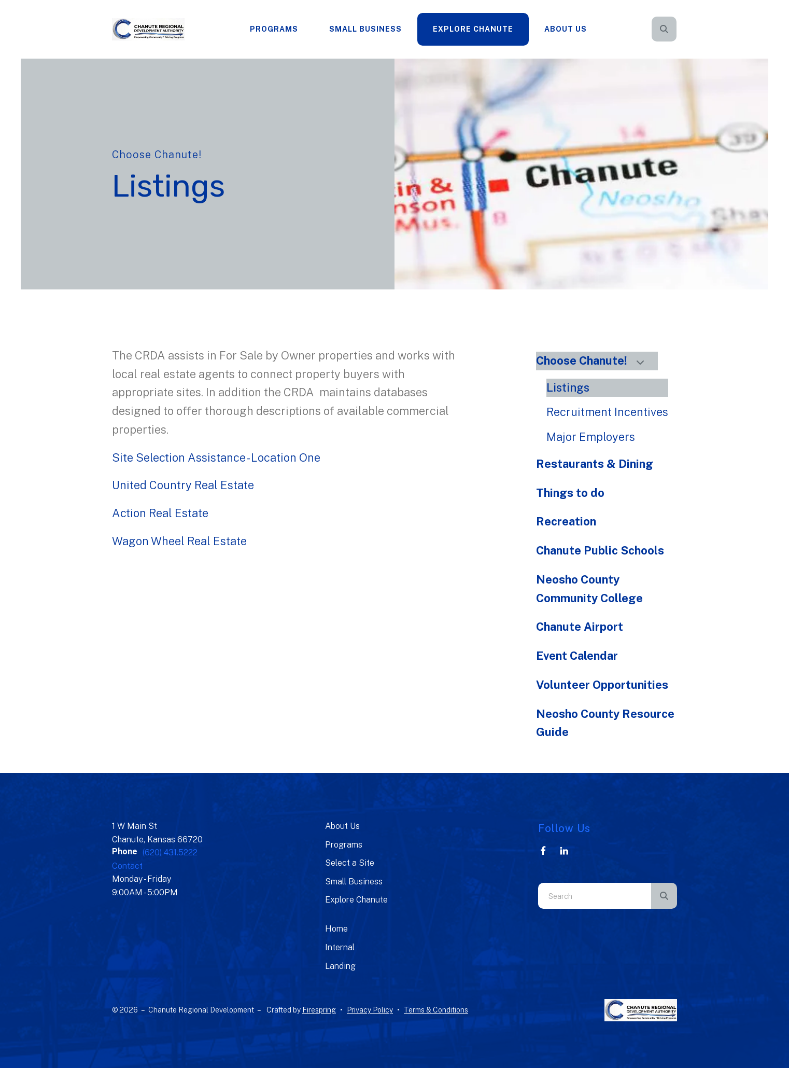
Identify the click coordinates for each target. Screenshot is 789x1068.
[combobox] (594, 896)
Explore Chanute (473, 29)
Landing (340, 966)
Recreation (566, 521)
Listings (567, 387)
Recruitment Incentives (607, 412)
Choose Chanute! (594, 360)
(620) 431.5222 (170, 852)
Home (336, 929)
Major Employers (590, 436)
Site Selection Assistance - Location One (216, 457)
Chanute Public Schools (600, 550)
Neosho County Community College (589, 589)
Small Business (365, 29)
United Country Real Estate (183, 485)
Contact (127, 866)
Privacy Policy (370, 1010)
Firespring (319, 1010)
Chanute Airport (579, 626)
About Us (565, 29)
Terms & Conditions (436, 1010)
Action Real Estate (160, 513)
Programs (274, 29)
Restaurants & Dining (594, 463)
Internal (340, 947)
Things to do (570, 493)
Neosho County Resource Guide (605, 723)
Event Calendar (577, 655)
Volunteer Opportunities (602, 684)
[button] (664, 29)
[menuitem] (274, 29)
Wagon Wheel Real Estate (179, 541)
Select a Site (349, 863)
